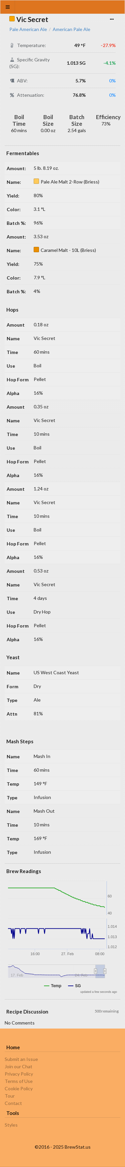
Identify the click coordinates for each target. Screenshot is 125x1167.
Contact (13, 1103)
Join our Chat (18, 1066)
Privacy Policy (19, 1074)
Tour (10, 1096)
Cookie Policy (19, 1088)
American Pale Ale (71, 29)
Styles (11, 1125)
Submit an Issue (21, 1059)
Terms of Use (19, 1081)
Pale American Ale (28, 29)
